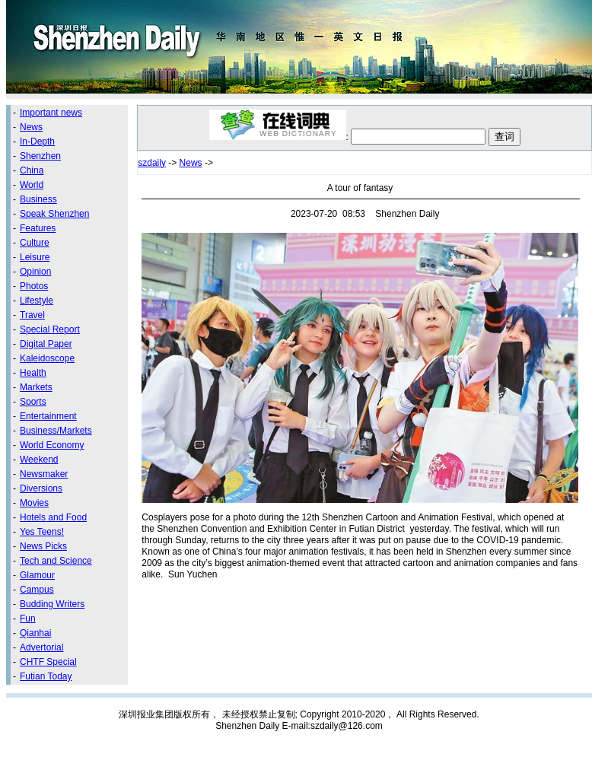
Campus (37, 589)
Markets (36, 387)
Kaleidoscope (47, 358)
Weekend (39, 459)
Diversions (41, 488)
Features (38, 228)
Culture (34, 242)
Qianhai (35, 633)
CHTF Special (48, 662)
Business (38, 199)
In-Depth (37, 141)
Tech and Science (56, 560)
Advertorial (41, 647)
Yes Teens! (42, 531)
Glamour (37, 575)
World (31, 185)
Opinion (35, 271)
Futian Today (46, 676)
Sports (33, 401)
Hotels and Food (53, 517)
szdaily (152, 162)
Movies (34, 503)
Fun (28, 618)
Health (33, 372)
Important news (51, 112)
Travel (32, 315)
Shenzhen (40, 156)
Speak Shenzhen (54, 213)
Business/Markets (56, 430)
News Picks (43, 546)
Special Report (50, 329)
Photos (34, 286)
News (31, 127)
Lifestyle (36, 300)
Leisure (34, 257)
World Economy (52, 445)
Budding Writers (52, 604)
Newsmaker (44, 474)
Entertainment (48, 416)
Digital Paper (46, 344)
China (31, 170)
